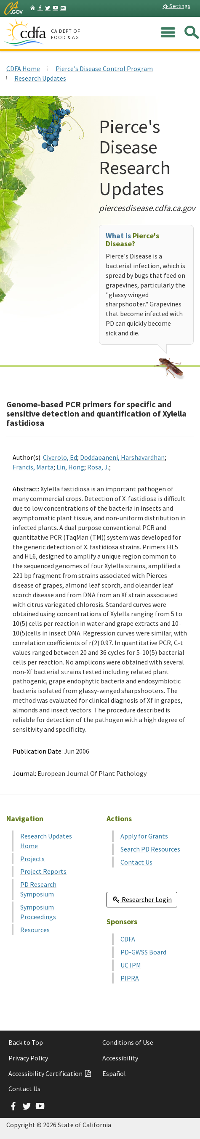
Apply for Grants (144, 836)
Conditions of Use (127, 1042)
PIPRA (129, 978)
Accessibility (120, 1058)
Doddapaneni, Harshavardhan (122, 457)
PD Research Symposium (38, 889)
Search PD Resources (150, 849)
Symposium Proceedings (38, 912)
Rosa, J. (98, 467)
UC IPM (130, 965)
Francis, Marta (33, 467)
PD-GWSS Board (143, 952)
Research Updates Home (46, 841)
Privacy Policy (28, 1058)
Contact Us (136, 862)
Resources (35, 929)
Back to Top (25, 1042)
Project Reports (43, 871)
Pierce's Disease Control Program (104, 68)
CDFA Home (23, 68)
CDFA (127, 939)
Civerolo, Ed (60, 457)
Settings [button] (176, 6)
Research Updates (40, 78)
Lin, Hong (70, 467)
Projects (32, 858)
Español (114, 1073)
